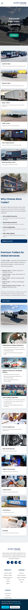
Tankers (8, 581)
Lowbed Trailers (8, 573)
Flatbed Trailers (8, 575)
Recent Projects (21, 575)
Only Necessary (15, 607)
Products (14, 35)
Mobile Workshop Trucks (7, 578)
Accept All (5, 607)
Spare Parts (8, 593)
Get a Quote (6, 301)
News (21, 582)
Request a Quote (7, 241)
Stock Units (21, 579)
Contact (8, 595)
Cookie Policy (7, 598)
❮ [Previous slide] (2, 26)
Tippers (8, 583)
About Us (21, 573)
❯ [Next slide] (25, 26)
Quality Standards (21, 577)
